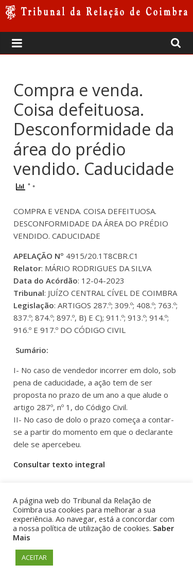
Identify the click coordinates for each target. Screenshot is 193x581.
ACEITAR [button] (34, 557)
